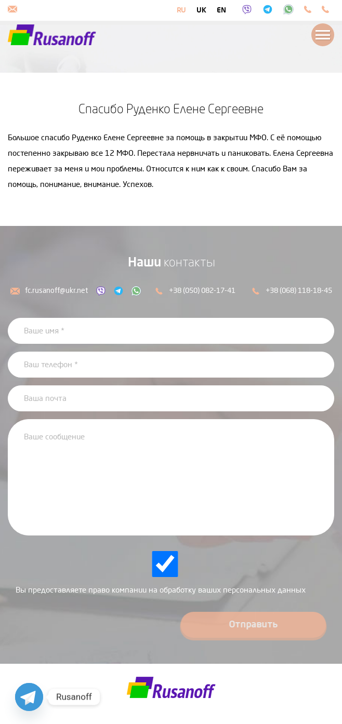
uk (201, 10)
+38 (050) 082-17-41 (194, 290)
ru (181, 10)
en (221, 10)
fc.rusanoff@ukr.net (49, 290)
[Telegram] (29, 697)
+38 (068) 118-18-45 (291, 290)
